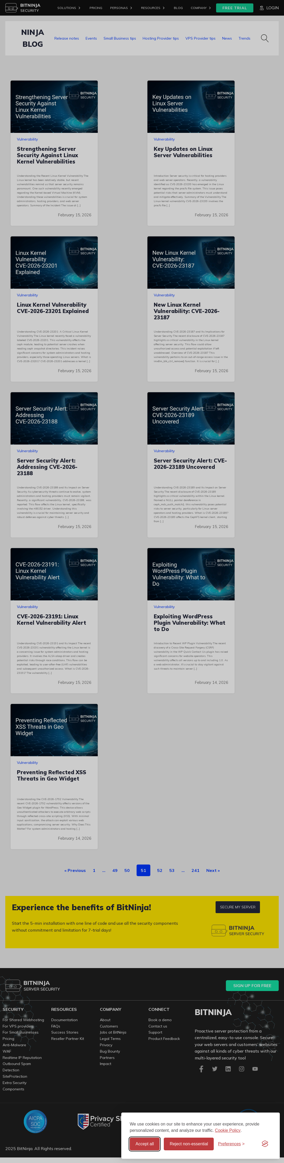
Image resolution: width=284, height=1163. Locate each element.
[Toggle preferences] (231, 1144)
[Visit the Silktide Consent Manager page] (265, 1144)
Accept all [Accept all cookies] (145, 1144)
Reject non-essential (189, 1144)
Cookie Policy (228, 1130)
